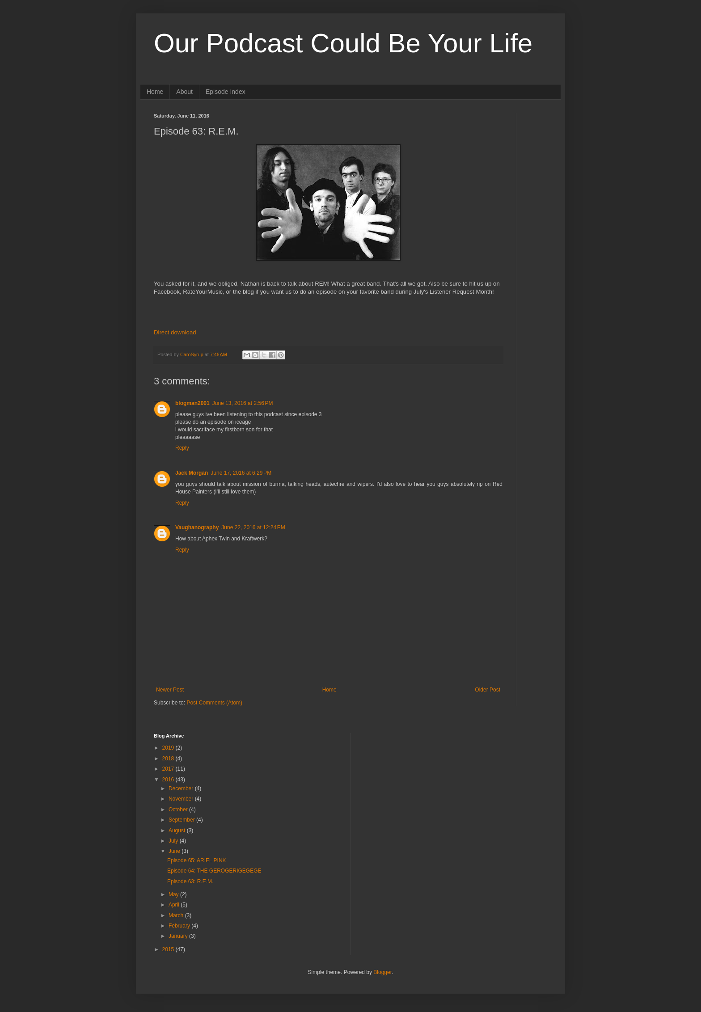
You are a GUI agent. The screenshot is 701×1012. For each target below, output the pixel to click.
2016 (169, 779)
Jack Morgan (191, 473)
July (174, 841)
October (179, 809)
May (174, 894)
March (177, 915)
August (178, 830)
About (184, 91)
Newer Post (170, 690)
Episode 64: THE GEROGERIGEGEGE (214, 871)
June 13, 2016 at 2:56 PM (242, 403)
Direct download (175, 332)
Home (155, 91)
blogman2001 (192, 403)
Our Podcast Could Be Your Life (343, 43)
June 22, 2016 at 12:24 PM (253, 527)
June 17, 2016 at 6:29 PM (241, 473)
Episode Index (225, 91)
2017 (169, 769)
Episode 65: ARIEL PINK (196, 860)
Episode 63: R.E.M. (190, 881)
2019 (169, 748)
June (175, 851)
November (182, 799)
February (180, 926)
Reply (182, 448)
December (182, 788)
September (182, 820)
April (175, 905)
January (179, 936)
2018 (169, 758)
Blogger (382, 972)
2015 (169, 949)
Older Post (487, 690)
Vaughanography (197, 527)
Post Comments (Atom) (214, 703)
